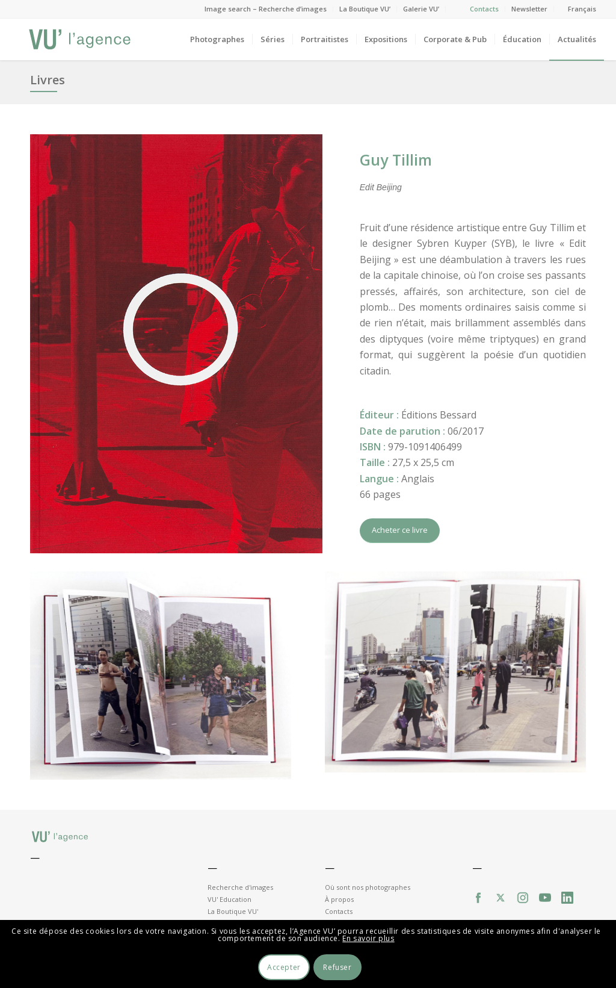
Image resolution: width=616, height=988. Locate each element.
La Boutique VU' (233, 911)
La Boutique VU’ (364, 8)
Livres (47, 80)
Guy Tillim (396, 159)
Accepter (284, 967)
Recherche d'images (240, 887)
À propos (339, 899)
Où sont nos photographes (367, 887)
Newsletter (529, 8)
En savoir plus (368, 938)
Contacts (484, 8)
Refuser (337, 967)
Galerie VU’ (421, 8)
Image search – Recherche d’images (266, 8)
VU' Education (229, 899)
